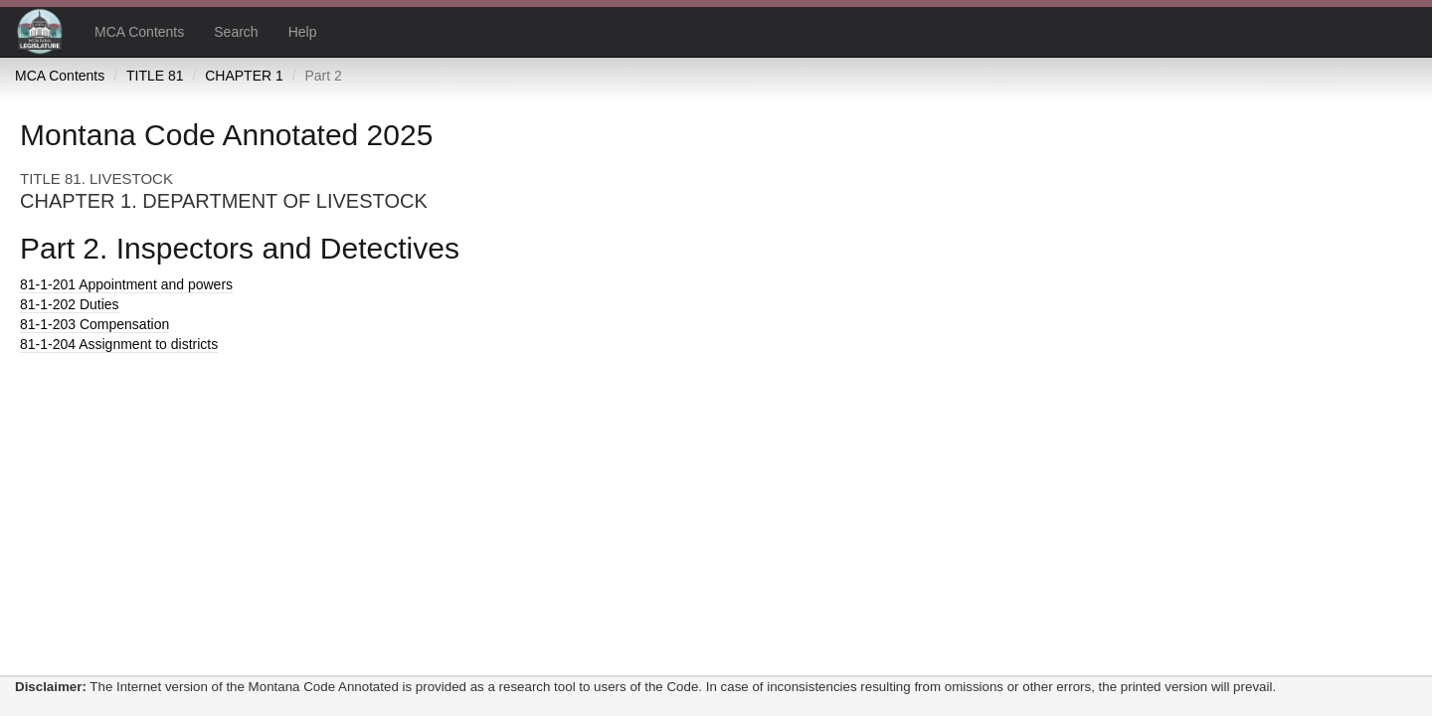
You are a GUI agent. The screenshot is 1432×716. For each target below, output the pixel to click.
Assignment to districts (119, 344)
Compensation (94, 324)
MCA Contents (139, 32)
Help (302, 32)
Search (236, 32)
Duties (69, 304)
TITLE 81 (155, 76)
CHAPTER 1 (244, 76)
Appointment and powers (126, 284)
